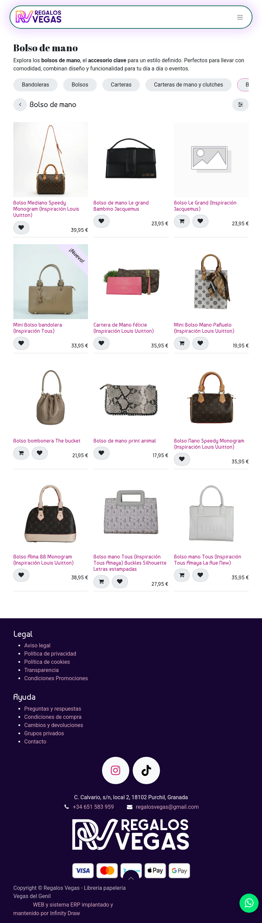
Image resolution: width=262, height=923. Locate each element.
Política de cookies (47, 662)
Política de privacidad (50, 653)
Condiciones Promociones (56, 678)
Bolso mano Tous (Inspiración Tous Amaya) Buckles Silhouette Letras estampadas (129, 563)
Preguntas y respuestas (52, 709)
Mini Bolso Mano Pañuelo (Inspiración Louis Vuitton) (204, 328)
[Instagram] (115, 770)
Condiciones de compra (53, 717)
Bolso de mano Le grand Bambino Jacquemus (121, 206)
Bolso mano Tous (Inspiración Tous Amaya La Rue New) (207, 560)
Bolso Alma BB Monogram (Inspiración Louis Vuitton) (43, 560)
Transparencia (41, 670)
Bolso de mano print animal (124, 441)
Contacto (35, 741)
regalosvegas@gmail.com (167, 807)
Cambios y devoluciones (53, 725)
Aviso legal (37, 645)
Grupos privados (44, 733)
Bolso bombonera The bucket (47, 441)
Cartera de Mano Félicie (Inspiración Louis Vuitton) (123, 328)
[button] (21, 227)
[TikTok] (146, 770)
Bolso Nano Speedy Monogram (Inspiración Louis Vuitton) (209, 444)
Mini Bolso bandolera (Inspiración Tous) (37, 328)
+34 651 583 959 (93, 807)
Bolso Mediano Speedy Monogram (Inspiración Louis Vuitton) (46, 209)
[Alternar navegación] (240, 17)
